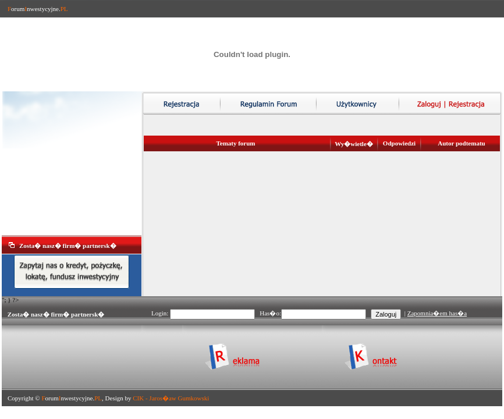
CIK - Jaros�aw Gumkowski (171, 398)
